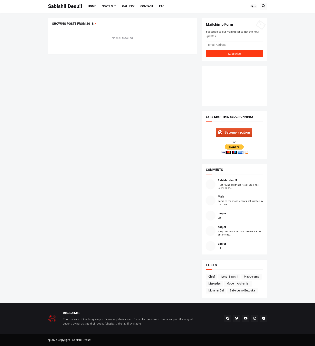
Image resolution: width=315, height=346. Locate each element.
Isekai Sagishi (229, 276)
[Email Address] (234, 44)
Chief (211, 276)
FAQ (161, 6)
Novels (107, 6)
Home (92, 6)
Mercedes (214, 283)
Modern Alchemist (238, 283)
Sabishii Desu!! (65, 6)
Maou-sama (251, 276)
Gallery (128, 6)
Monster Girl (216, 290)
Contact (146, 6)
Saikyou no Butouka (242, 290)
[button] (253, 6)
